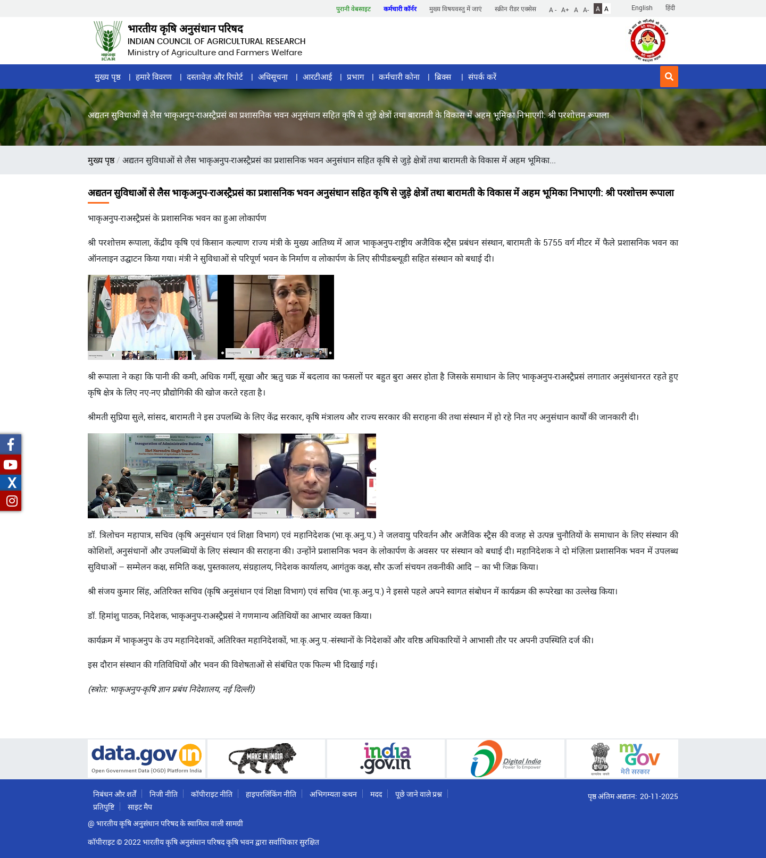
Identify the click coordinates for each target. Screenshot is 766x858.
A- (586, 9)
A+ (565, 9)
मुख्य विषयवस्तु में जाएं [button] (455, 8)
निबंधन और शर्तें (114, 794)
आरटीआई (317, 76)
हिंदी (670, 7)
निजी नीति (163, 794)
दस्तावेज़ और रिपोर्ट (215, 76)
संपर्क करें (482, 76)
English (642, 7)
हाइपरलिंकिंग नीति (271, 794)
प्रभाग (355, 76)
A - (552, 9)
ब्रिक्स (444, 76)
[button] (669, 76)
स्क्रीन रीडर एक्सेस (515, 8)
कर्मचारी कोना (399, 76)
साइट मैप (140, 807)
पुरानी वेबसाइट (353, 8)
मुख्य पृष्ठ (108, 76)
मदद (376, 794)
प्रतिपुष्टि (103, 807)
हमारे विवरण (154, 76)
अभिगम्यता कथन (333, 794)
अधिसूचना (273, 76)
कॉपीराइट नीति (211, 794)
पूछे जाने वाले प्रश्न (418, 794)
